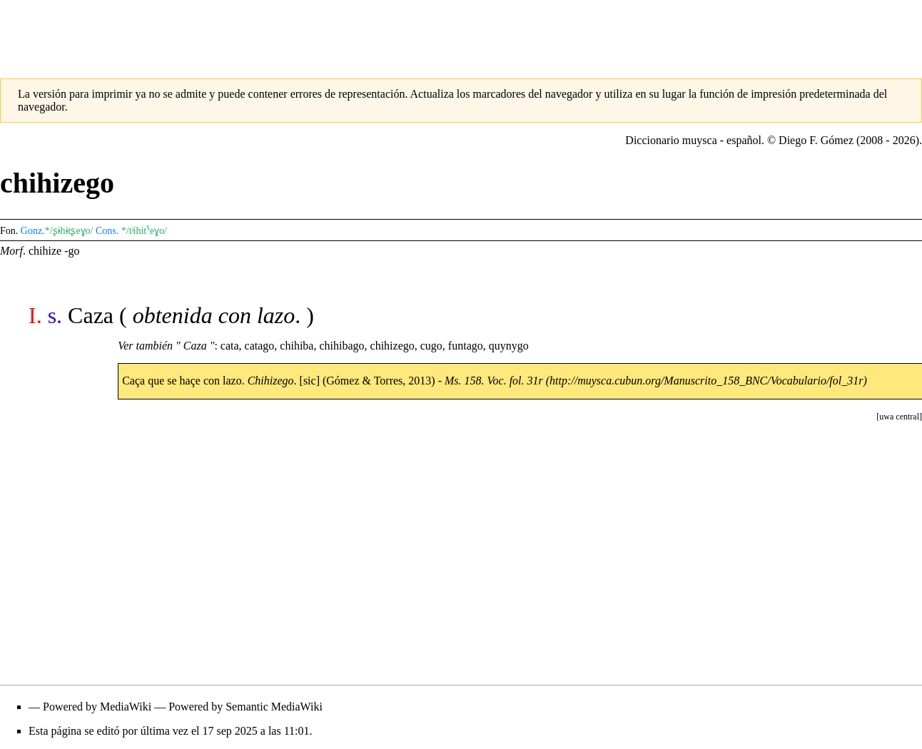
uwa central (899, 417)
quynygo (509, 346)
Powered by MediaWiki (97, 706)
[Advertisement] (461, 32)
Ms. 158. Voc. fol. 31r (494, 380)
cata (230, 346)
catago (260, 346)
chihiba (296, 346)
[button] (899, 416)
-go (71, 251)
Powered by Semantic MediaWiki (245, 706)
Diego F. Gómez (816, 140)
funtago (465, 346)
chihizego (392, 346)
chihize (45, 251)
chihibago (341, 346)
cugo (431, 346)
